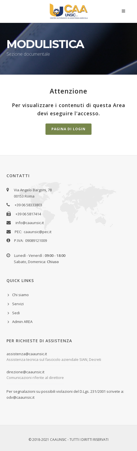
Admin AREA (22, 321)
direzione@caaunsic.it (25, 371)
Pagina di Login (68, 129)
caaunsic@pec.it (37, 231)
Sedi (16, 312)
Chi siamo (20, 294)
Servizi (18, 303)
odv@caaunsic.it (20, 397)
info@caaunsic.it (30, 222)
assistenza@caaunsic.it (26, 353)
